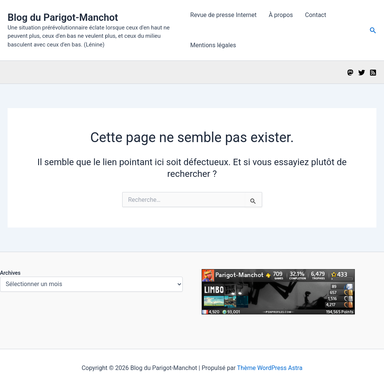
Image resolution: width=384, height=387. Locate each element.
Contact (315, 15)
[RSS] (373, 72)
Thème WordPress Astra (270, 368)
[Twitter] (361, 72)
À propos (281, 15)
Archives (10, 273)
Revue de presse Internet (223, 15)
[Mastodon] (350, 72)
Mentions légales (213, 45)
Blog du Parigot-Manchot (63, 17)
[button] (373, 30)
